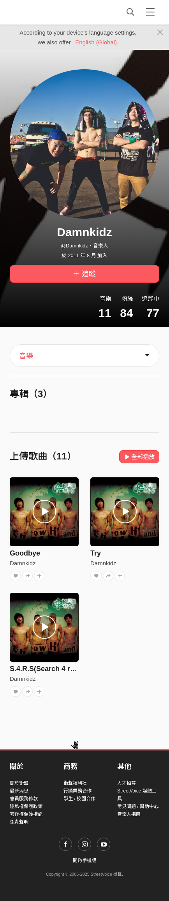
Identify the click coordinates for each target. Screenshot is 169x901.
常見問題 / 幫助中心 (137, 806)
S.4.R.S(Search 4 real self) (53, 669)
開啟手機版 (84, 860)
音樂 (26, 356)
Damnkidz (23, 563)
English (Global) (96, 42)
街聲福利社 (75, 783)
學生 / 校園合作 (79, 798)
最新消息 (19, 791)
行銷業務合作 (77, 791)
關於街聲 (19, 783)
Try (95, 553)
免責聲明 (19, 822)
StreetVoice (42, 12)
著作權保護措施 (26, 814)
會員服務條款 (24, 798)
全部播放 (139, 457)
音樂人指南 (129, 814)
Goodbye (25, 553)
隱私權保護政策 (26, 806)
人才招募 (126, 783)
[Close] (160, 32)
